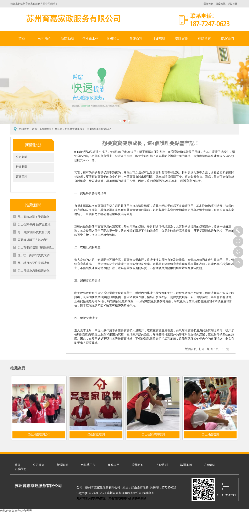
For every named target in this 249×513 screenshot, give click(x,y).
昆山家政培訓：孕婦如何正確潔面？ (36, 216)
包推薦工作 (90, 38)
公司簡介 (44, 38)
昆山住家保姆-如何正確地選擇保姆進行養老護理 (36, 224)
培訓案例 (181, 38)
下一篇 (225, 349)
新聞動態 (67, 38)
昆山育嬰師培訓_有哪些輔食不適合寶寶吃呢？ (36, 247)
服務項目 (113, 38)
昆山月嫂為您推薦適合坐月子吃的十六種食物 (36, 270)
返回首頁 (191, 349)
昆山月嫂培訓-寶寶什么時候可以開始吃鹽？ (36, 232)
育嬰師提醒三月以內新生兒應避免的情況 (36, 239)
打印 (202, 349)
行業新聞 (57, 129)
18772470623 (238, 231)
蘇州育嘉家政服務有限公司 (72, 18)
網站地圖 (233, 3)
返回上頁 (212, 349)
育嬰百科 (136, 38)
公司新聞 (21, 157)
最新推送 (209, 3)
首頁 (21, 38)
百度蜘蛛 (221, 3)
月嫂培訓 (158, 38)
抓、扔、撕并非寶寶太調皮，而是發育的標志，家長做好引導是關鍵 (36, 255)
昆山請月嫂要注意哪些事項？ (36, 262)
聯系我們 (227, 38)
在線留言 (204, 38)
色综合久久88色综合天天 (16, 510)
